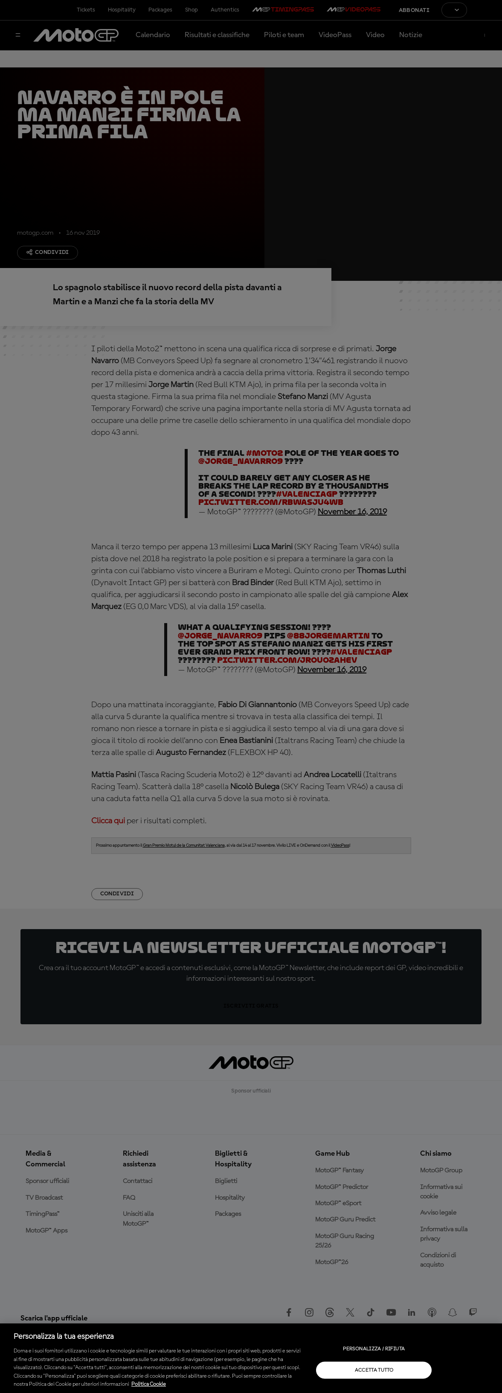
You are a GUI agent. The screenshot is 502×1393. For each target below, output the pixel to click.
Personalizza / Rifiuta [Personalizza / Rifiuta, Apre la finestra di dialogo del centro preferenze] (374, 1348)
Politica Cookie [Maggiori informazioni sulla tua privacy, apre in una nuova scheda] (148, 1384)
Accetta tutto (374, 1370)
